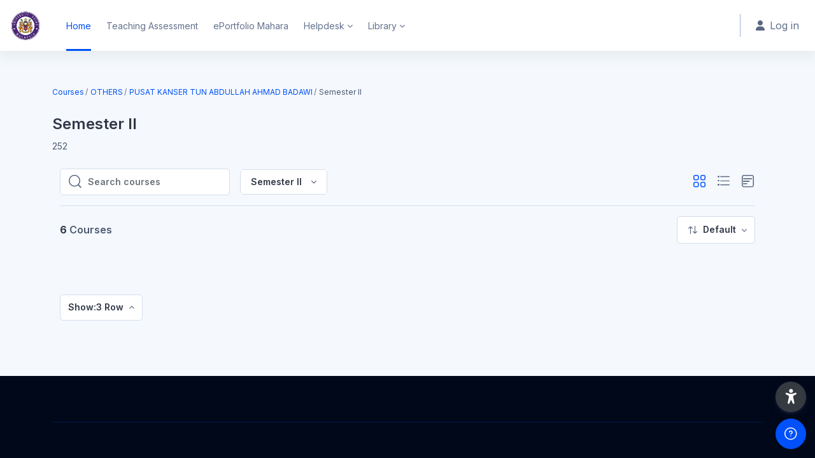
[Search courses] (155, 182)
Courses (68, 92)
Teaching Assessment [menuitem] (152, 25)
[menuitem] (716, 230)
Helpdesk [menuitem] (324, 25)
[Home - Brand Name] (25, 25)
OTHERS (106, 92)
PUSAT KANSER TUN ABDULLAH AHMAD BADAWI (221, 92)
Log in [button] (777, 25)
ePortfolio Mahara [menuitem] (250, 25)
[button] (699, 182)
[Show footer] (791, 434)
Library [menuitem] (382, 25)
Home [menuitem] (78, 25)
